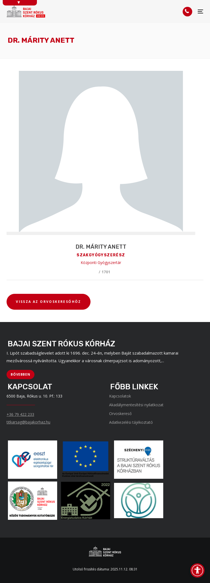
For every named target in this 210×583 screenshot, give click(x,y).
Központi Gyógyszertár (101, 262)
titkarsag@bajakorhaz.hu (28, 422)
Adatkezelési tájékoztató (131, 422)
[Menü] (200, 12)
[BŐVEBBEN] (20, 374)
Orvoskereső (120, 413)
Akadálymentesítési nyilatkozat (136, 404)
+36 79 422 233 (20, 414)
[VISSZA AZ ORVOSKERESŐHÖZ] (49, 302)
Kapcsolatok (120, 396)
